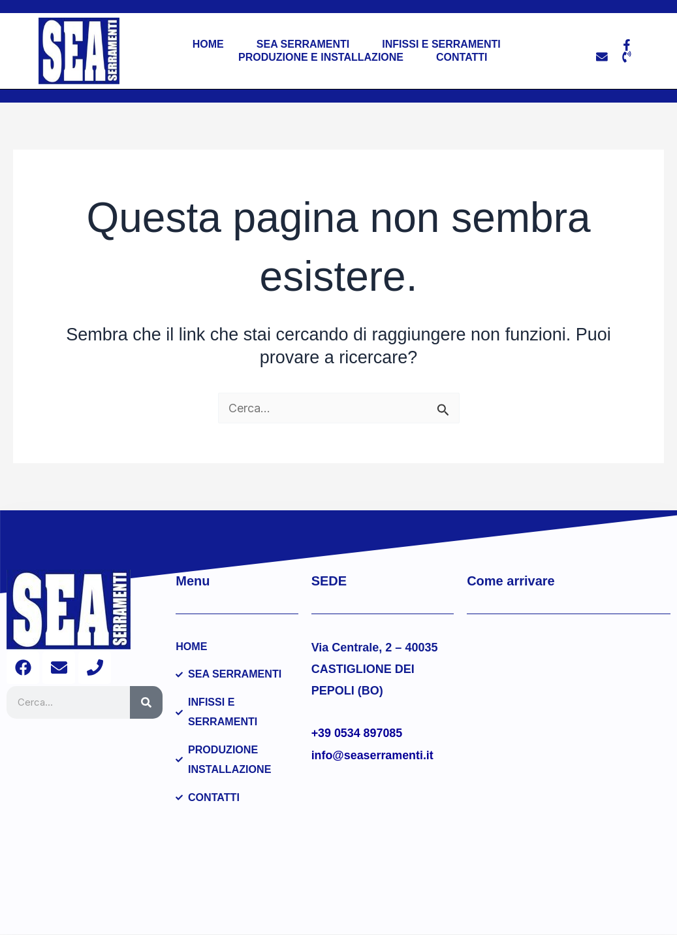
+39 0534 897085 (357, 733)
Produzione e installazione (320, 57)
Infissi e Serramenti (441, 44)
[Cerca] (146, 702)
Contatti (462, 57)
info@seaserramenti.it (373, 755)
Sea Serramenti (302, 44)
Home (207, 44)
